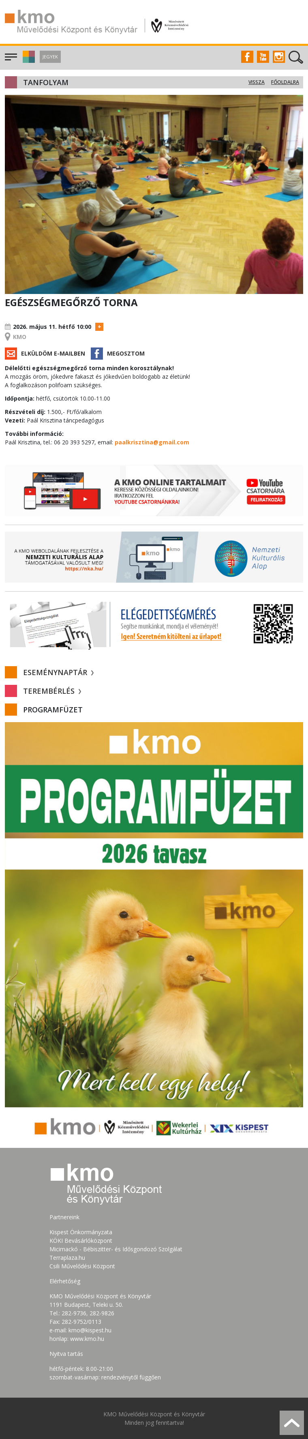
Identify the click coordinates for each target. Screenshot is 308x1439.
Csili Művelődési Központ (82, 1266)
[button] (28, 60)
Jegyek (50, 57)
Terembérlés (52, 691)
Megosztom (126, 353)
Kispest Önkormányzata (80, 1232)
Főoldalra (285, 82)
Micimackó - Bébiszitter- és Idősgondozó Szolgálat (115, 1249)
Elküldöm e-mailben (53, 353)
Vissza (256, 82)
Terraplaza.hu (67, 1257)
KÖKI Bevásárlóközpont (80, 1240)
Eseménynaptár (58, 672)
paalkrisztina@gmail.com (152, 442)
